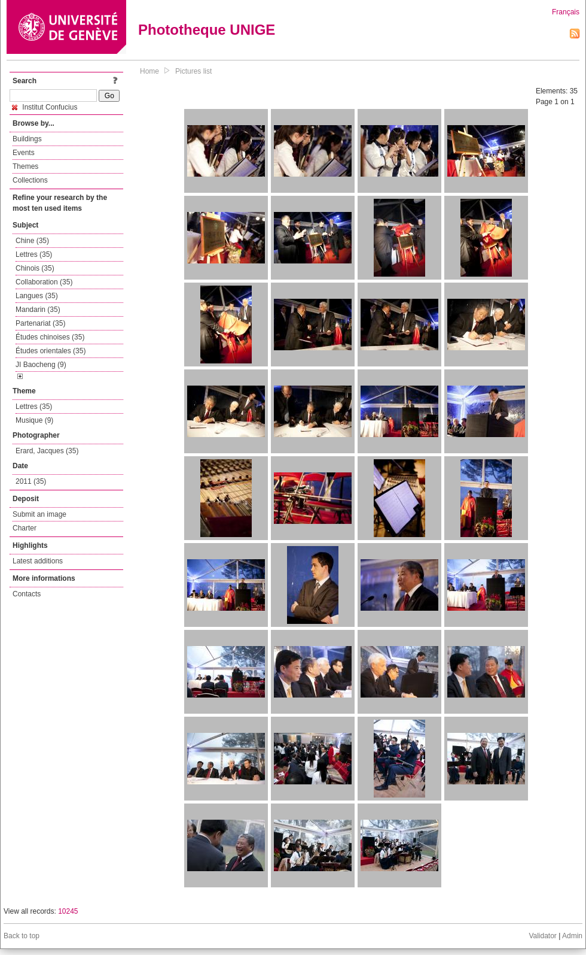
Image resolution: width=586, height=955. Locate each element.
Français (565, 12)
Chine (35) (32, 241)
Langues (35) (37, 296)
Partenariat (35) (40, 323)
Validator (542, 936)
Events (24, 152)
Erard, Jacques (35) (47, 451)
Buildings (27, 139)
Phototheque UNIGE (206, 30)
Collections (30, 180)
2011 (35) (31, 481)
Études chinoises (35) (50, 337)
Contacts (27, 594)
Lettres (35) (34, 254)
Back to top (21, 936)
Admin (572, 936)
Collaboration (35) (44, 282)
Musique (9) (34, 420)
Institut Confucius (44, 107)
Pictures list (193, 71)
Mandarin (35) (38, 309)
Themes (25, 166)
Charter (24, 528)
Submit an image (39, 514)
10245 (68, 911)
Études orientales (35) (51, 351)
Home (149, 71)
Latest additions (38, 561)
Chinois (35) (35, 268)
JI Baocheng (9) (41, 364)
